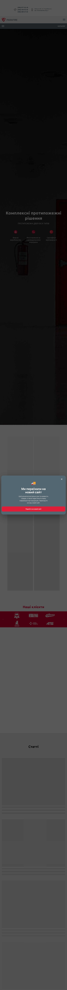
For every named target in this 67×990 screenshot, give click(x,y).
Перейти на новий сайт (33, 509)
